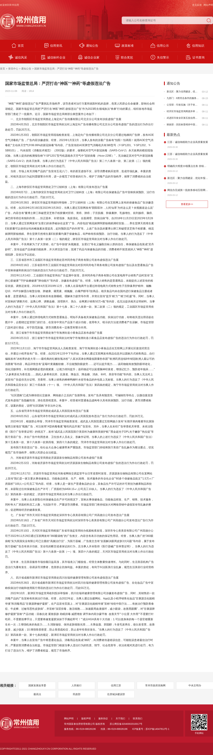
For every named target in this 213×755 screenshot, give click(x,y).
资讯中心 (13, 68)
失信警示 (160, 57)
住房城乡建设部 (116, 694)
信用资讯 (53, 45)
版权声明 (86, 718)
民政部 (76, 694)
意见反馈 (197, 5)
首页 (18, 45)
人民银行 (77, 685)
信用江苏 (116, 685)
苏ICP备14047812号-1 (157, 729)
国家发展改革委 (37, 685)
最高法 (37, 694)
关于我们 (120, 718)
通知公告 (88, 45)
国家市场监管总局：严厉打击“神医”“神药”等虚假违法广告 (66, 68)
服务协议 (103, 718)
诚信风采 (17, 57)
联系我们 (137, 718)
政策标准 (124, 45)
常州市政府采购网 (155, 685)
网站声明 (208, 5)
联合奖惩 (124, 57)
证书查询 (195, 57)
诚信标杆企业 (53, 57)
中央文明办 (194, 685)
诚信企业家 (88, 57)
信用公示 (160, 45)
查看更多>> (187, 204)
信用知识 (195, 45)
